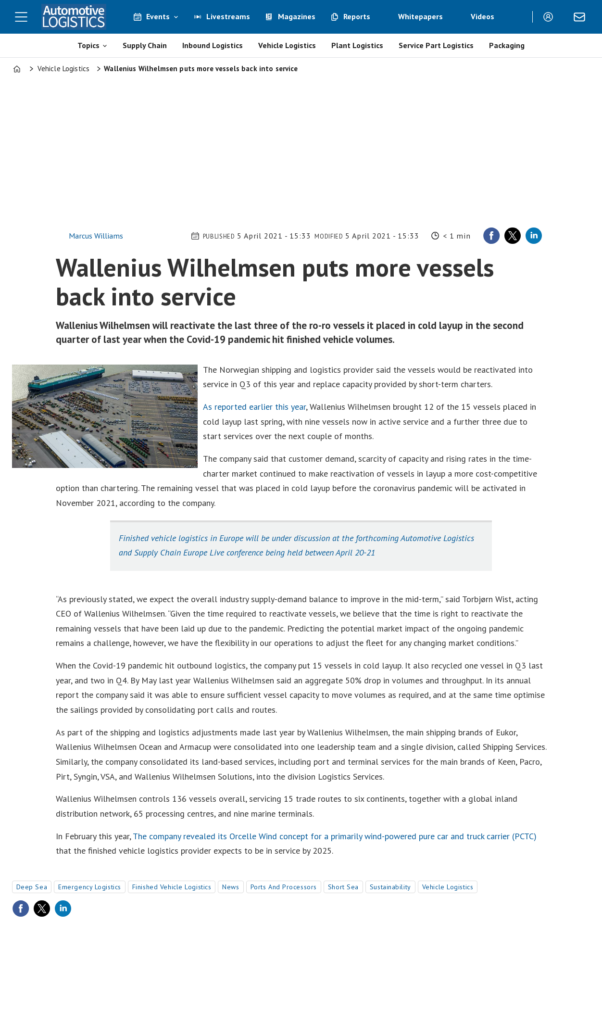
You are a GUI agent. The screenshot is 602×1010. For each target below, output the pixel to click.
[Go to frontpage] (74, 17)
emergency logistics (89, 887)
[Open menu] (21, 17)
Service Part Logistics (436, 45)
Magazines (296, 16)
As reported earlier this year (254, 406)
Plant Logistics (357, 45)
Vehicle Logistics (287, 45)
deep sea (31, 887)
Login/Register (550, 17)
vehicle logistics (448, 887)
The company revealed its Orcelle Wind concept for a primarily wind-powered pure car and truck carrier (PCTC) (335, 836)
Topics (88, 45)
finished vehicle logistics (172, 887)
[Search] (517, 16)
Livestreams (228, 16)
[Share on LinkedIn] (533, 235)
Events (158, 16)
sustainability (390, 887)
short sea (343, 887)
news (230, 887)
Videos (482, 16)
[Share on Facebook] (491, 235)
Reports (356, 16)
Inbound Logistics (212, 45)
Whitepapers (420, 16)
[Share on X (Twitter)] (512, 235)
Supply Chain (145, 45)
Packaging (507, 45)
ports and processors (284, 887)
